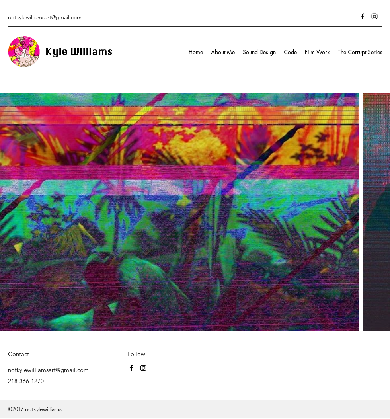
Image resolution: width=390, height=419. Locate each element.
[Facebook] (363, 16)
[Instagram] (374, 16)
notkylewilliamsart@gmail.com (45, 17)
